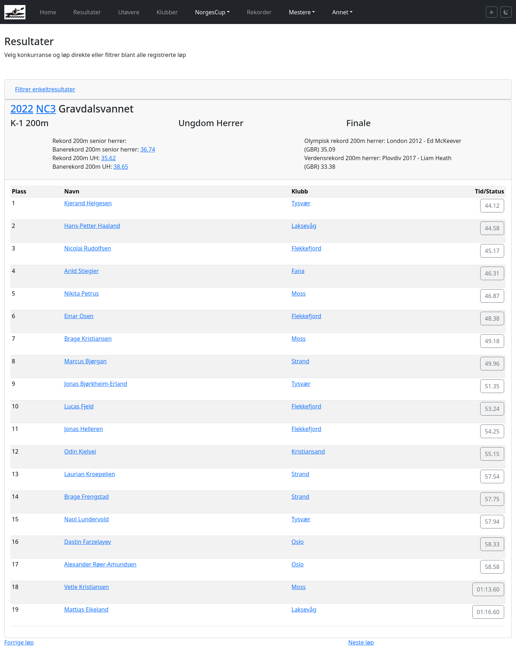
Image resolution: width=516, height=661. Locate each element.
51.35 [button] (492, 386)
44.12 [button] (492, 206)
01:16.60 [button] (488, 612)
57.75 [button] (492, 499)
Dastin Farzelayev (87, 542)
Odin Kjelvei (80, 451)
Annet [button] (340, 12)
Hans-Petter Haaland (92, 226)
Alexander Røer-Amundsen (100, 564)
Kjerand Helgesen (88, 203)
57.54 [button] (492, 476)
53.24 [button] (492, 409)
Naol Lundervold (86, 519)
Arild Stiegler (81, 271)
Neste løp (361, 642)
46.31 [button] (492, 273)
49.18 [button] (492, 341)
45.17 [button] (492, 251)
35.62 (108, 158)
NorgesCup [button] (210, 12)
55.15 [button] (492, 454)
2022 (21, 108)
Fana (298, 271)
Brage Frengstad (86, 496)
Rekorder (259, 12)
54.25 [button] (492, 431)
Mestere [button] (300, 12)
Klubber (167, 12)
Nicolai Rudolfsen (87, 248)
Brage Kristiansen (87, 339)
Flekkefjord (306, 248)
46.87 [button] (492, 296)
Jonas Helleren (83, 429)
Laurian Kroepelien (89, 474)
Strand (301, 361)
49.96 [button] (492, 364)
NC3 (46, 108)
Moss (299, 293)
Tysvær (301, 203)
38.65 (121, 167)
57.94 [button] (492, 522)
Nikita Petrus (81, 293)
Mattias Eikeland (86, 609)
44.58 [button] (492, 228)
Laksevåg (304, 226)
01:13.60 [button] (488, 589)
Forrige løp (19, 642)
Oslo (298, 542)
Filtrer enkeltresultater (45, 89)
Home (48, 12)
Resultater (87, 12)
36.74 (147, 149)
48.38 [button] (492, 318)
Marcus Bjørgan (85, 361)
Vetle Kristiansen (86, 587)
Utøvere (128, 12)
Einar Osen (79, 316)
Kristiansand (308, 451)
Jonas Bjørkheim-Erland (95, 384)
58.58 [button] (492, 567)
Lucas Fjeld (79, 406)
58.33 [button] (492, 544)
